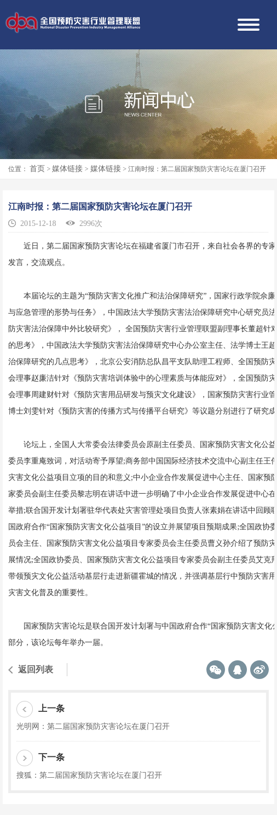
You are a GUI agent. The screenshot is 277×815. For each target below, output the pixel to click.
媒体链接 (68, 169)
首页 (38, 169)
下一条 (40, 758)
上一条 (40, 709)
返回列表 (35, 669)
